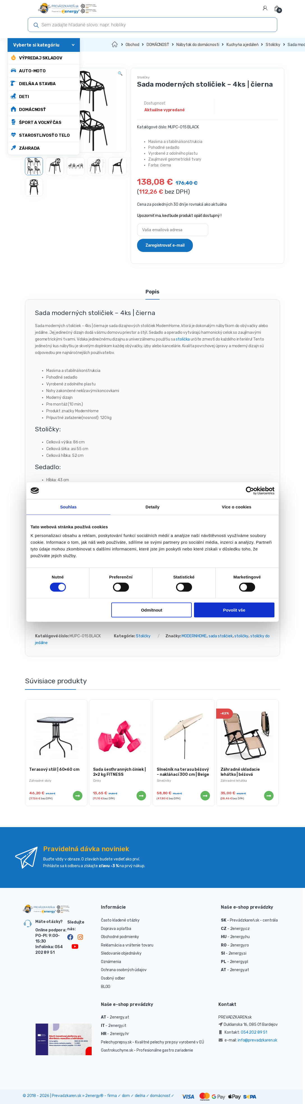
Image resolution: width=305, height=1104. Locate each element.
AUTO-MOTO (28, 70)
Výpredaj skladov (36, 58)
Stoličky (273, 44)
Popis (152, 292)
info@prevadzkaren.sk (257, 1040)
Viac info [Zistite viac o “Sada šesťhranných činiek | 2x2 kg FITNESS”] (141, 795)
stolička (183, 339)
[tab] (152, 294)
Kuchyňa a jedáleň (242, 44)
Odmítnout (151, 609)
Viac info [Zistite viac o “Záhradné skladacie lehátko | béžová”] (269, 795)
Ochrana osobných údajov (124, 970)
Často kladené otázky (120, 920)
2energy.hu (240, 936)
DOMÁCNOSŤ (28, 109)
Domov (115, 44)
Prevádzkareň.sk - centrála (254, 920)
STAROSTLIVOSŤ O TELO (40, 135)
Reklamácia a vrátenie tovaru (127, 945)
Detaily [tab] (152, 506)
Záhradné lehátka (234, 781)
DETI (20, 96)
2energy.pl (239, 961)
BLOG (105, 986)
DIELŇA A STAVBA (33, 83)
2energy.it (117, 1025)
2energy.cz (240, 928)
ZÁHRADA (25, 148)
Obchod (132, 44)
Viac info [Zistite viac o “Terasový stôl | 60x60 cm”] (77, 795)
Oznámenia (111, 961)
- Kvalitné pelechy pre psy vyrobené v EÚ (168, 1042)
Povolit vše (234, 609)
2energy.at (239, 970)
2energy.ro (239, 945)
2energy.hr (119, 1033)
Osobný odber (113, 978)
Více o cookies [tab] (236, 506)
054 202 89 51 (254, 1032)
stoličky (241, 636)
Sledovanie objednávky (121, 953)
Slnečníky (164, 781)
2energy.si (237, 953)
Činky (97, 781)
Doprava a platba (116, 928)
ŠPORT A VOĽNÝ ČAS (36, 122)
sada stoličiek (221, 636)
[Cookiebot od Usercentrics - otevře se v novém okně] (249, 490)
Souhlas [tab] (68, 506)
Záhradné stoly (40, 781)
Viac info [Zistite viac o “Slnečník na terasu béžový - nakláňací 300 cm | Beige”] (205, 795)
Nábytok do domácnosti (197, 44)
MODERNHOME (194, 636)
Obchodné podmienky (120, 936)
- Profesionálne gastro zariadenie (163, 1050)
